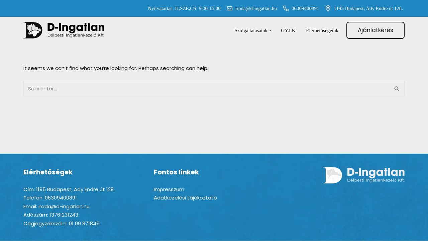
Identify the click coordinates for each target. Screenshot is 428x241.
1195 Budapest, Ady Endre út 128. (362, 8)
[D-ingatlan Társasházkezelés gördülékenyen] (64, 30)
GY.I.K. (289, 30)
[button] (270, 30)
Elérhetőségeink (322, 30)
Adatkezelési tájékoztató (185, 197)
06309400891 (299, 8)
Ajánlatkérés (375, 30)
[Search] (206, 88)
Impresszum (169, 189)
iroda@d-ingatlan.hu (250, 8)
